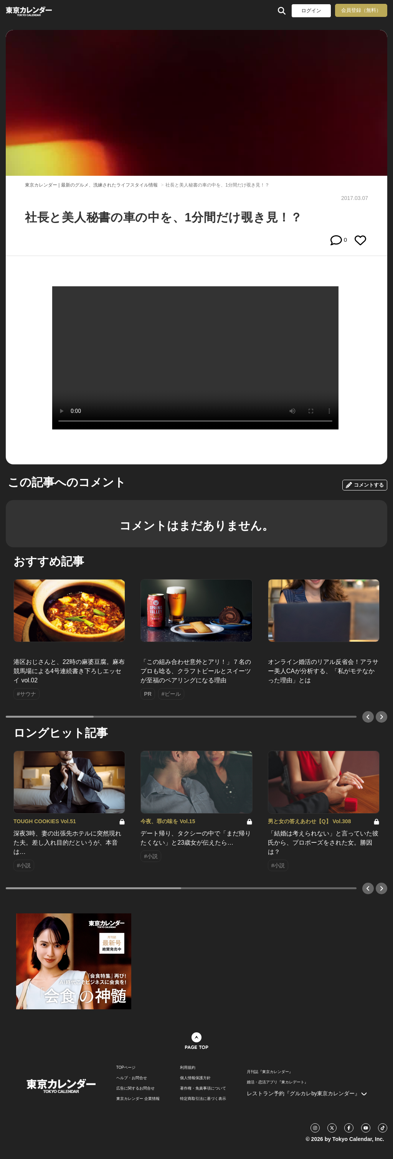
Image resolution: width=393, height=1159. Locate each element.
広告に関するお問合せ (135, 1088)
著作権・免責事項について (203, 1088)
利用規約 (187, 1068)
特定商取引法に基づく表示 (203, 1099)
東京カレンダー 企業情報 (138, 1099)
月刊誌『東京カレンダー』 (270, 1072)
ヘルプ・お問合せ (131, 1078)
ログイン (311, 10)
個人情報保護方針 (195, 1078)
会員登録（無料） (361, 10)
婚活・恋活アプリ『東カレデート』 (277, 1082)
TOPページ (125, 1068)
